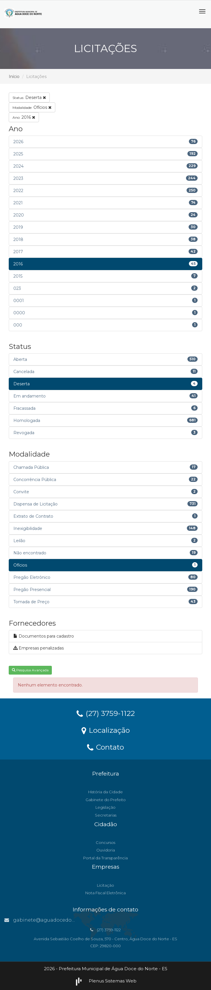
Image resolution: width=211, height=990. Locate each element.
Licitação (105, 885)
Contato (105, 747)
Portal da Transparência (105, 858)
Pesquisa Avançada (30, 670)
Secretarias (105, 815)
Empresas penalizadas (38, 648)
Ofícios (32, 107)
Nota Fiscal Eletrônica (105, 892)
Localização (105, 730)
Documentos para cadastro (43, 636)
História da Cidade (105, 791)
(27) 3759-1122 (106, 713)
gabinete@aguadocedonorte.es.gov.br (55, 920)
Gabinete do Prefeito (106, 799)
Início (14, 76)
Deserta (29, 97)
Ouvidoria (105, 850)
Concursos (105, 842)
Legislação (105, 807)
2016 (24, 117)
